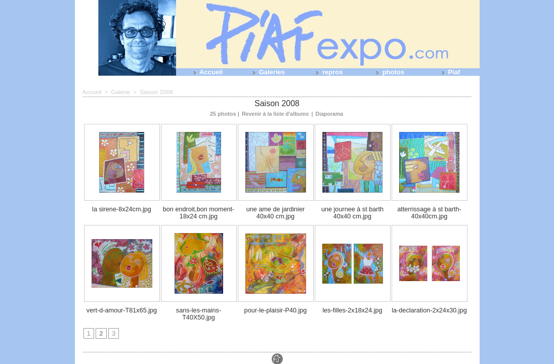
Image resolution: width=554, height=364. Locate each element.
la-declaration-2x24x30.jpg (429, 307)
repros (327, 72)
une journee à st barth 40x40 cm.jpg (352, 211)
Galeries (267, 72)
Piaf (449, 72)
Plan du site (268, 357)
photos (388, 72)
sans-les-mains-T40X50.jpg (199, 307)
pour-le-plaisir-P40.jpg (275, 307)
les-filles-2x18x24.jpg (352, 307)
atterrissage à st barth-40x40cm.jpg (429, 211)
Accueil (206, 72)
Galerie (118, 91)
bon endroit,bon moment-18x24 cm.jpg (198, 211)
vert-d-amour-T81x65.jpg (121, 307)
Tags (294, 357)
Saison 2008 (152, 91)
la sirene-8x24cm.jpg (122, 208)
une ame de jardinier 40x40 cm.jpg (275, 211)
